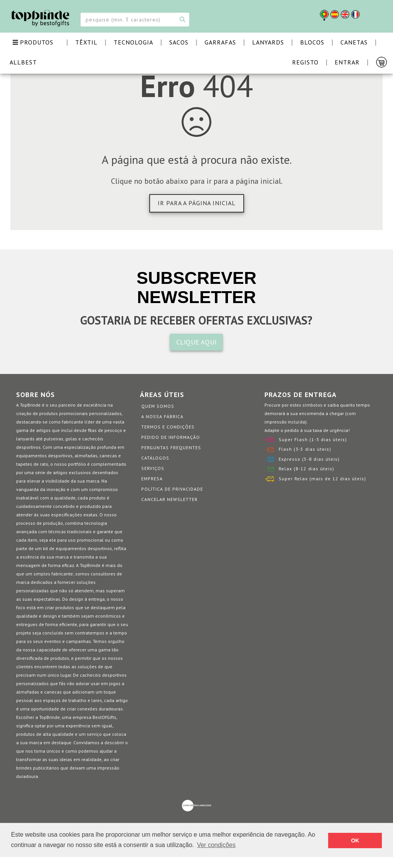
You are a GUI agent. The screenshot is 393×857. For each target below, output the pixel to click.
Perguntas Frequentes (171, 447)
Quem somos (157, 406)
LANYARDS (268, 42)
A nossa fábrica (162, 416)
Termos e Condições (168, 427)
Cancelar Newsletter (169, 499)
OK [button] (355, 840)
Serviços (152, 468)
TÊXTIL (86, 42)
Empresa (152, 478)
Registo (305, 62)
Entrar (347, 62)
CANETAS (354, 42)
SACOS (178, 42)
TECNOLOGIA (133, 42)
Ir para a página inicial (197, 203)
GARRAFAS (220, 42)
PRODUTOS (33, 42)
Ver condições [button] (216, 845)
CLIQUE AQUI (196, 342)
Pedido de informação (170, 437)
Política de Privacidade (172, 489)
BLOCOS (312, 42)
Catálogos (155, 458)
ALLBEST (23, 62)
